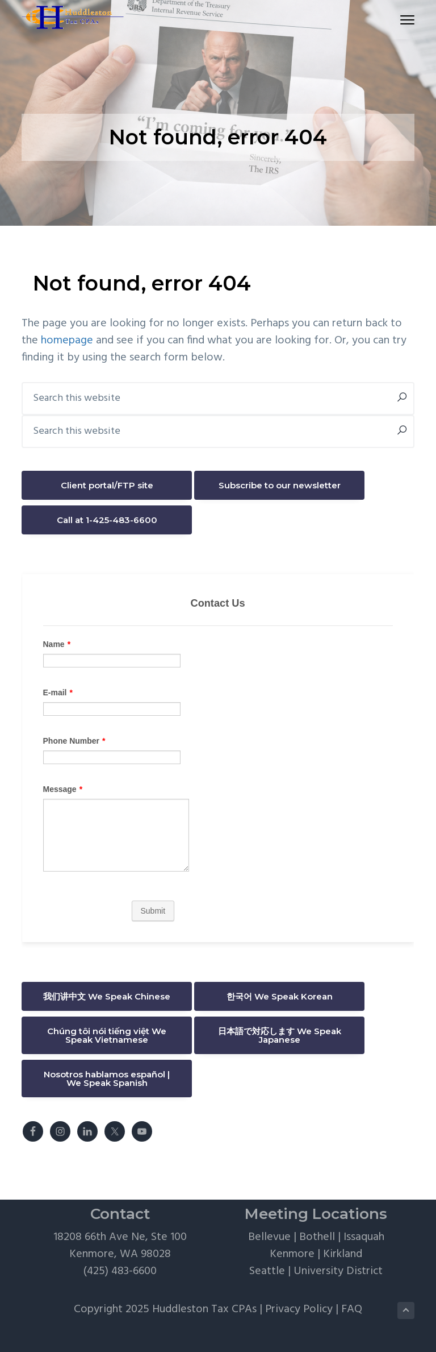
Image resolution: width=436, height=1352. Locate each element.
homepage (67, 340)
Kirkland (342, 1254)
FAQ (351, 1309)
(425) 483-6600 (120, 1271)
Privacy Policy (299, 1309)
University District (338, 1271)
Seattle (267, 1271)
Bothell (317, 1237)
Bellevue (269, 1237)
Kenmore (292, 1254)
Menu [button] (402, 19)
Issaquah (363, 1237)
